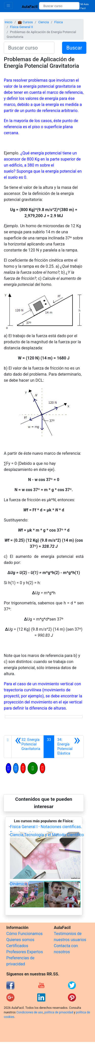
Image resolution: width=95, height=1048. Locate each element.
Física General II (21, 27)
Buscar (74, 48)
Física (58, 22)
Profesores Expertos (24, 951)
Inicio (8, 22)
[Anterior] (27, 746)
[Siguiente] (69, 746)
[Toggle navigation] (8, 5)
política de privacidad (58, 1012)
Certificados (17, 945)
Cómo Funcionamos (24, 933)
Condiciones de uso (29, 1012)
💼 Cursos (25, 22)
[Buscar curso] (59, 6)
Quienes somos (20, 939)
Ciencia (43, 22)
